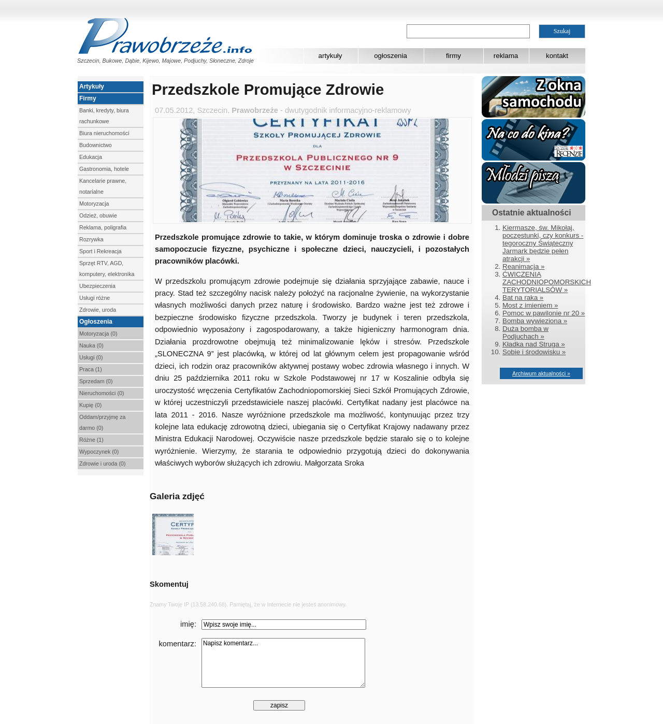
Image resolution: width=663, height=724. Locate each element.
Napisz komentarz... (283, 663)
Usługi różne (94, 298)
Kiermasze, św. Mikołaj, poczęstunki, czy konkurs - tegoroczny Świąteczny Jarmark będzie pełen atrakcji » (542, 243)
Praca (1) (90, 369)
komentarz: (178, 644)
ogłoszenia (390, 56)
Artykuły (91, 86)
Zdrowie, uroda (97, 310)
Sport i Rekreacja (100, 251)
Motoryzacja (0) (98, 333)
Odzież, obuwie (98, 215)
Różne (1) (91, 440)
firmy (453, 56)
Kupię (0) (90, 405)
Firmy (87, 98)
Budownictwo (95, 145)
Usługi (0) (91, 357)
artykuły (330, 56)
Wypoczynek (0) (99, 451)
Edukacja (90, 157)
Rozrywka (91, 239)
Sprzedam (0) (96, 381)
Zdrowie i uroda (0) (102, 463)
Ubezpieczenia (97, 286)
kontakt (557, 56)
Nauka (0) (91, 345)
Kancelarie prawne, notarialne (102, 186)
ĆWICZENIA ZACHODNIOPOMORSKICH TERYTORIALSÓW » (546, 282)
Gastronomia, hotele (104, 169)
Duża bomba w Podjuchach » (525, 332)
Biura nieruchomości (104, 133)
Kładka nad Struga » (533, 344)
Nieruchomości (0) (101, 393)
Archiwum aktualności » (541, 373)
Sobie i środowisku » (534, 352)
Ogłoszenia (95, 321)
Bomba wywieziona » (534, 321)
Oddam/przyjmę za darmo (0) (102, 422)
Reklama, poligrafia (102, 227)
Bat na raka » (522, 297)
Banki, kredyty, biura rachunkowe (104, 115)
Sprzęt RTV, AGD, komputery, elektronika (106, 268)
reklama (506, 56)
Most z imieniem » (530, 305)
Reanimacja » (523, 266)
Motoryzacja (94, 203)
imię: (188, 624)
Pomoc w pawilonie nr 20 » (543, 313)
